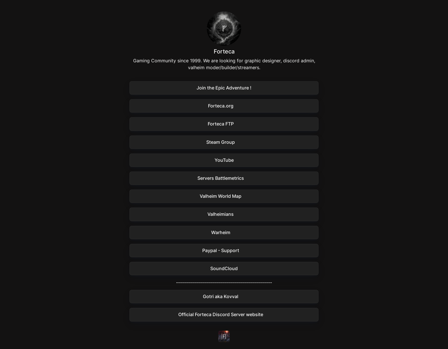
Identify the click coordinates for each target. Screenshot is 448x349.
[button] (224, 88)
